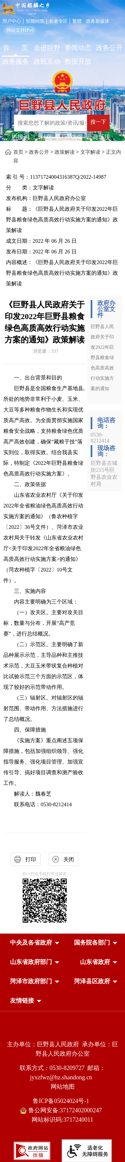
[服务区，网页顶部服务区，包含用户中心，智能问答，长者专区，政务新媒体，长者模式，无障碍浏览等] (62, 25)
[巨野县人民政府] (62, 102)
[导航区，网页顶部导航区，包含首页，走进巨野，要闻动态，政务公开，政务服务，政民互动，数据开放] (62, 55)
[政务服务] (15, 62)
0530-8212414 (100, 437)
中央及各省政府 (31, 942)
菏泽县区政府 (92, 981)
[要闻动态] (78, 48)
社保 (46, 137)
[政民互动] (47, 62)
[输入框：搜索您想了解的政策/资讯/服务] (50, 123)
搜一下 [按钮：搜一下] (98, 122)
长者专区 (58, 21)
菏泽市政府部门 (31, 981)
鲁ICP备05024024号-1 (62, 1101)
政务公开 (109, 47)
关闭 (68, 859)
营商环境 (98, 137)
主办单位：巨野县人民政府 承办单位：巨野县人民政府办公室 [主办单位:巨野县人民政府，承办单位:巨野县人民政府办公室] (62, 1049)
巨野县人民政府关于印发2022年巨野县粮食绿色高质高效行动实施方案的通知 (102, 357)
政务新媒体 (97, 21)
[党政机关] (62, 1030)
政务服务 (15, 61)
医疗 (62, 137)
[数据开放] (78, 62)
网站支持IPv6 (20, 30)
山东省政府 (95, 962)
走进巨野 (47, 47)
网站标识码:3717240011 (62, 1119)
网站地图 (63, 1086)
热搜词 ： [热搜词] (24, 137)
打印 (30, 859)
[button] (31, 943)
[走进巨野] (47, 48)
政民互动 (47, 61)
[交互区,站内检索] (67, 124)
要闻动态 (78, 47)
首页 (18, 152)
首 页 (15, 47)
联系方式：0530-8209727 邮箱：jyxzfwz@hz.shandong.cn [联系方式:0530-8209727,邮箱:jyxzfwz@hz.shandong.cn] (63, 1073)
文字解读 (90, 152)
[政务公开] (109, 48)
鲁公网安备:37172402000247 (62, 1110)
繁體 (77, 21)
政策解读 (65, 152)
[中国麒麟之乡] (25, 9)
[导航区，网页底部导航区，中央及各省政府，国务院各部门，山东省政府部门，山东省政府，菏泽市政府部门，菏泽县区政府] (62, 972)
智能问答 (35, 21)
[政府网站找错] (32, 1150)
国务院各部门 (92, 942)
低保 (77, 137)
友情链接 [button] (22, 1000)
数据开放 (78, 61)
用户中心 (11, 21)
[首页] (15, 48)
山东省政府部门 (31, 962)
